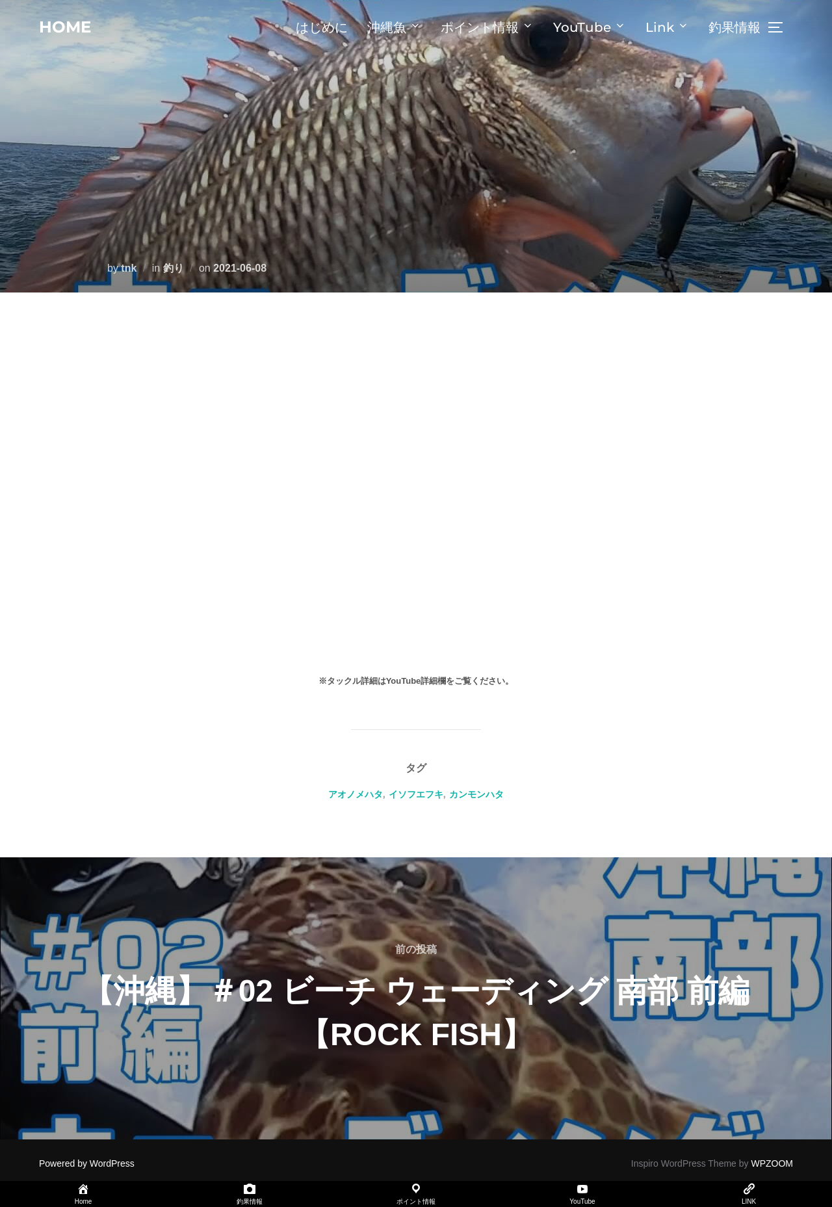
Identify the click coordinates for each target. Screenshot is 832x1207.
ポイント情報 (487, 27)
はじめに (322, 27)
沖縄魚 (394, 27)
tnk (128, 268)
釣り (173, 268)
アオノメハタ (355, 794)
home (66, 26)
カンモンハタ (476, 794)
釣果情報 (734, 27)
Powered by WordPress (87, 1163)
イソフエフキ (416, 794)
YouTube (589, 27)
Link (667, 27)
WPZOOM (772, 1163)
